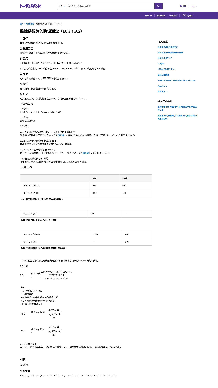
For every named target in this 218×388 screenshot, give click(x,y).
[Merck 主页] (30, 6)
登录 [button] (148, 15)
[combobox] (110, 6)
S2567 (86, 153)
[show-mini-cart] (190, 15)
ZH (194, 6)
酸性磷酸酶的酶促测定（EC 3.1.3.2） (49, 24)
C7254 (60, 135)
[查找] (158, 6)
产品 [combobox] (61, 6)
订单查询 (161, 15)
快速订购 (173, 15)
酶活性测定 (30, 24)
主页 (21, 24)
